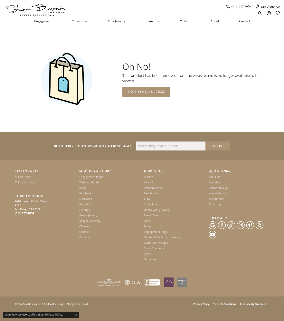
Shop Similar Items (146, 92)
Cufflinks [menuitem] (84, 237)
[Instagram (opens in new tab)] (241, 225)
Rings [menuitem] (82, 188)
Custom (185, 21)
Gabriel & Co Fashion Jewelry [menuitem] (162, 237)
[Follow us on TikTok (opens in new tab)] (231, 225)
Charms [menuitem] (84, 226)
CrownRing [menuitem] (151, 204)
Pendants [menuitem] (85, 193)
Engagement (43, 21)
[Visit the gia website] (132, 282)
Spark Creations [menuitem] (154, 248)
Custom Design (218, 188)
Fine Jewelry (116, 21)
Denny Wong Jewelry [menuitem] (157, 210)
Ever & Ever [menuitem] (151, 215)
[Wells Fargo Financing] (182, 282)
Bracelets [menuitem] (85, 204)
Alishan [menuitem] (148, 177)
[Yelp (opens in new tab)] (259, 225)
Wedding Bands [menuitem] (89, 182)
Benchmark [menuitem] (151, 193)
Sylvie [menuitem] (147, 254)
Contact (244, 21)
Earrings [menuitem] (84, 210)
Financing (215, 204)
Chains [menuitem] (83, 232)
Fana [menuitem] (147, 221)
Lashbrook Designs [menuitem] (156, 243)
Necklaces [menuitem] (85, 199)
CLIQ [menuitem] (147, 199)
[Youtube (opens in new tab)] (212, 234)
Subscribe (218, 146)
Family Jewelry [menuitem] (88, 215)
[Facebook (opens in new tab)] (222, 225)
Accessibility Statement (253, 304)
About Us (214, 177)
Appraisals (215, 182)
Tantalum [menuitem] (150, 259)
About (215, 21)
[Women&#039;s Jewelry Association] (169, 282)
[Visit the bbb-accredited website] (152, 282)
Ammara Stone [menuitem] (153, 188)
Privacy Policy (201, 304)
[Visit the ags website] (109, 282)
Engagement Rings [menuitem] (91, 177)
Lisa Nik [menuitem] (149, 182)
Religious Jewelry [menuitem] (89, 221)
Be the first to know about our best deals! (93, 146)
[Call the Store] (24, 213)
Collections (80, 21)
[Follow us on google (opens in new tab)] (212, 225)
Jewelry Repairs (218, 193)
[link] (238, 6)
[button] (260, 13)
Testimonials (216, 199)
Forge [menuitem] (147, 226)
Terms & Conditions (224, 304)
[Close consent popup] (76, 315)
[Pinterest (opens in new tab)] (250, 225)
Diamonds (152, 21)
